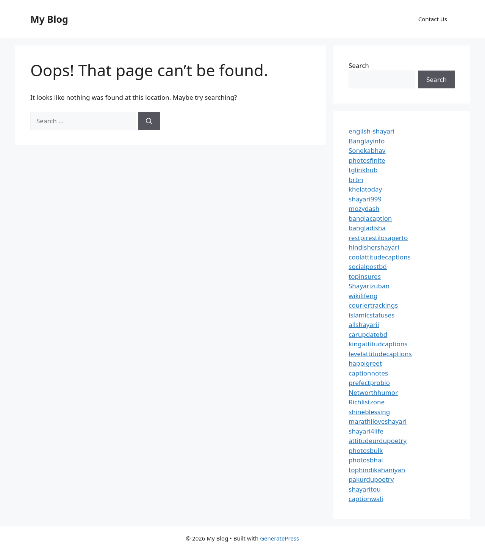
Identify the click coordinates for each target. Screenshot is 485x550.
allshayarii (364, 324)
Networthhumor (373, 392)
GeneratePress (279, 538)
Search (359, 65)
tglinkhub (363, 169)
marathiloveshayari (378, 421)
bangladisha (367, 227)
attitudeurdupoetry (378, 440)
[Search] (149, 121)
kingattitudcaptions (378, 343)
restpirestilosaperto (378, 237)
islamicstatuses (371, 315)
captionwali (366, 498)
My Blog (49, 19)
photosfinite (367, 160)
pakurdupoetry (371, 479)
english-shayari (371, 131)
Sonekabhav (367, 150)
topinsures (365, 276)
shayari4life (366, 431)
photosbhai (366, 460)
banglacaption (370, 218)
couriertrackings (373, 305)
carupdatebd (368, 334)
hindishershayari (374, 247)
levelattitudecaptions (380, 353)
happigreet (365, 363)
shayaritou (365, 489)
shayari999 (365, 199)
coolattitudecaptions (380, 257)
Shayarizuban (369, 285)
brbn (356, 179)
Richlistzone (367, 402)
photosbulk (366, 450)
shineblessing (369, 411)
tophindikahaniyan (377, 469)
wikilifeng (363, 295)
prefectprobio (369, 382)
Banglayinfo (367, 141)
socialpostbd (368, 266)
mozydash (364, 208)
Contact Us (432, 19)
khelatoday (365, 189)
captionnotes (368, 373)
